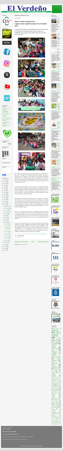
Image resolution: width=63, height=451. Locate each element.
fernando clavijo (54, 405)
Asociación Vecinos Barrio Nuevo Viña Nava (56, 356)
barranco (53, 371)
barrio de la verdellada (56, 329)
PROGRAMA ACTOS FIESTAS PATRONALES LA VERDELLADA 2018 (55, 180)
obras (52, 350)
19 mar (7, 225)
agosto (6, 213)
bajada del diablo (55, 389)
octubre (6, 210)
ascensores (53, 417)
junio (6, 217)
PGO (52, 413)
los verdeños (56, 403)
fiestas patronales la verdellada (56, 334)
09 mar (7, 234)
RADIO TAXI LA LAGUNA (5, 120)
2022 (5, 187)
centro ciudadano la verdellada (56, 374)
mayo (6, 218)
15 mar (7, 231)
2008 (5, 250)
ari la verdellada (54, 390)
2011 (5, 244)
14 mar (7, 233)
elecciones (54, 366)
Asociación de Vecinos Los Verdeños (56, 346)
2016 (5, 197)
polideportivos (54, 416)
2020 (5, 190)
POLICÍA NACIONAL (6, 118)
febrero (6, 240)
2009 (5, 248)
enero (6, 242)
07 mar (7, 236)
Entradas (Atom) (23, 244)
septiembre (7, 211)
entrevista (53, 421)
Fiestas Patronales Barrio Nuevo (56, 360)
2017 (5, 196)
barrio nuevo (54, 349)
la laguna (57, 422)
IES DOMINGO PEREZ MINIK (5, 111)
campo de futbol (55, 404)
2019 (5, 192)
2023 (5, 185)
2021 (5, 188)
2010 (5, 246)
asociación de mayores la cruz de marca (56, 379)
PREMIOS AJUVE (56, 376)
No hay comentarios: (43, 233)
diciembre (7, 206)
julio (6, 215)
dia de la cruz (54, 388)
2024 (5, 183)
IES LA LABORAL (6, 113)
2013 (5, 203)
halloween (53, 394)
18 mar (7, 227)
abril (6, 220)
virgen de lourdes (56, 367)
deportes (53, 395)
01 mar (7, 238)
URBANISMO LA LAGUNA (5, 126)
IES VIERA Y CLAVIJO (5, 116)
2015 (5, 199)
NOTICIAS (17, 18)
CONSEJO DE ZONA (56, 398)
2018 (5, 194)
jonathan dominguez (56, 402)
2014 (5, 201)
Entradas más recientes (21, 241)
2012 (5, 204)
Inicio (33, 241)
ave (57, 413)
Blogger (40, 445)
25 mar (7, 224)
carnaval (53, 397)
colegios (55, 368)
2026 (5, 179)
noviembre (7, 208)
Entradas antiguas (43, 241)
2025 (5, 181)
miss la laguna (54, 407)
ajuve (19, 237)
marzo (6, 222)
